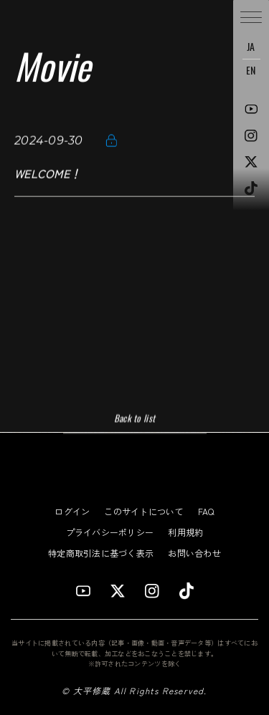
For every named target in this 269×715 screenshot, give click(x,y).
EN (251, 69)
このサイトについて (143, 511)
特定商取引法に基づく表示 (101, 553)
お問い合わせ (194, 553)
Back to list (134, 418)
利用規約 (185, 532)
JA (251, 46)
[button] (251, 18)
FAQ (206, 511)
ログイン (72, 511)
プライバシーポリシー (110, 532)
